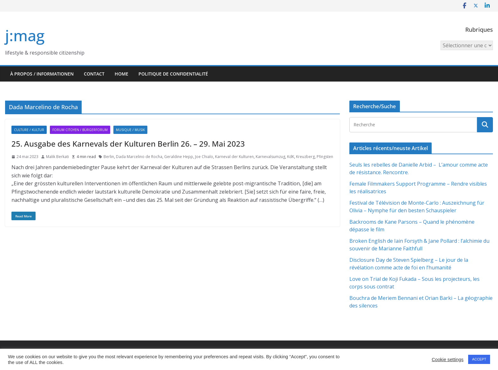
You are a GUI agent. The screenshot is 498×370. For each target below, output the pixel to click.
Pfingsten (325, 156)
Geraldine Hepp (178, 156)
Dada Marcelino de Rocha (139, 156)
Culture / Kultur (29, 130)
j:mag (24, 35)
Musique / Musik (130, 130)
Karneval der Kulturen (234, 156)
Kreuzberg (305, 156)
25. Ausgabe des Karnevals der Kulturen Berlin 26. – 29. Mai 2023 (128, 143)
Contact (94, 74)
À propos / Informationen (42, 74)
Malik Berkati (57, 156)
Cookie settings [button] (447, 359)
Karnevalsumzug (270, 156)
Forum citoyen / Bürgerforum (80, 130)
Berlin (109, 156)
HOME (121, 74)
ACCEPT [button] (479, 359)
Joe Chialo (204, 156)
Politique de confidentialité (173, 74)
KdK (290, 156)
